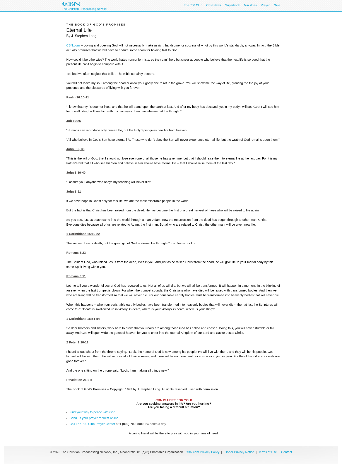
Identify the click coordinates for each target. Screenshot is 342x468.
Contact (286, 452)
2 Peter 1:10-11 (77, 342)
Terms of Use (268, 452)
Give (277, 5)
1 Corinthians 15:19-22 (83, 234)
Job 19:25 (73, 121)
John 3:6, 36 (75, 149)
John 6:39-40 (76, 172)
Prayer (265, 5)
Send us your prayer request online (94, 418)
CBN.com (73, 45)
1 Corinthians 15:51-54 (83, 319)
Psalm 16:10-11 (77, 97)
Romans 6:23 (76, 252)
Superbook (232, 5)
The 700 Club (193, 5)
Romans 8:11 (76, 276)
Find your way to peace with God (92, 412)
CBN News (213, 5)
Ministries (250, 5)
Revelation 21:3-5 (79, 380)
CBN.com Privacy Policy (202, 452)
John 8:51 (73, 191)
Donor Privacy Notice (239, 452)
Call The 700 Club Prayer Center (92, 424)
